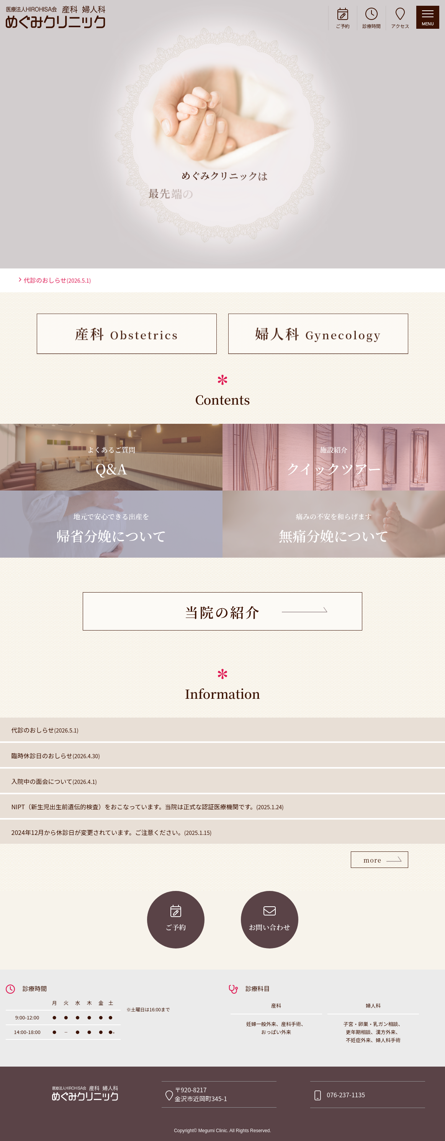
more (372, 860)
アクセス (400, 17)
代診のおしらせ (57, 319)
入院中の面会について (54, 781)
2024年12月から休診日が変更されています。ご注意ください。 (111, 832)
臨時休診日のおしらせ (55, 755)
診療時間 (371, 17)
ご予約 (343, 17)
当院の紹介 (222, 612)
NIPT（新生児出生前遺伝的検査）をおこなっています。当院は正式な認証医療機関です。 (147, 806)
